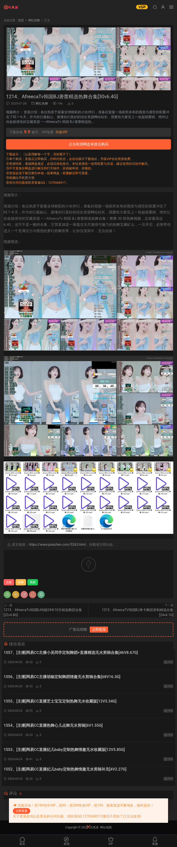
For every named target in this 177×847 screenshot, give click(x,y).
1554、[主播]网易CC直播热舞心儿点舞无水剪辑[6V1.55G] (53, 726)
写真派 (94, 828)
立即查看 (21, 811)
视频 (33, 582)
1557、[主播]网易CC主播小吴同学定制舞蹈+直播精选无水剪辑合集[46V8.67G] (71, 652)
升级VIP (61, 132)
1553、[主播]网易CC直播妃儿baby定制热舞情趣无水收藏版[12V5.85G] (64, 750)
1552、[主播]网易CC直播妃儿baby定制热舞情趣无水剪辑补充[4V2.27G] (65, 770)
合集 (9, 582)
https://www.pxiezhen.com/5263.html (57, 544)
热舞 (21, 582)
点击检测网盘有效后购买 (89, 144)
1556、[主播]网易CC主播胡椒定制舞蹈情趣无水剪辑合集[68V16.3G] (62, 677)
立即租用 (99, 629)
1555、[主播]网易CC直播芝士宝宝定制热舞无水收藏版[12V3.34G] (60, 701)
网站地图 (106, 828)
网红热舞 (42, 103)
